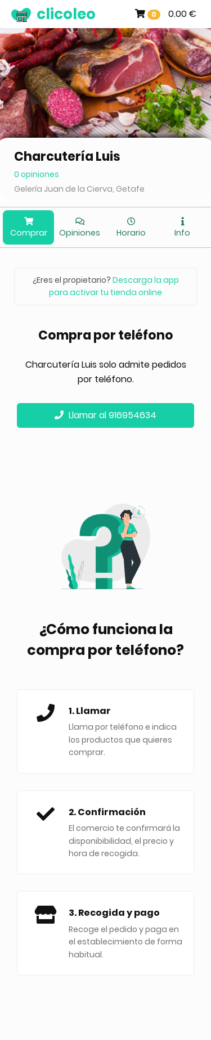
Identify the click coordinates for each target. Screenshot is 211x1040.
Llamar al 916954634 (105, 415)
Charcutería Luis (67, 156)
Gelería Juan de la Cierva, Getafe (79, 189)
